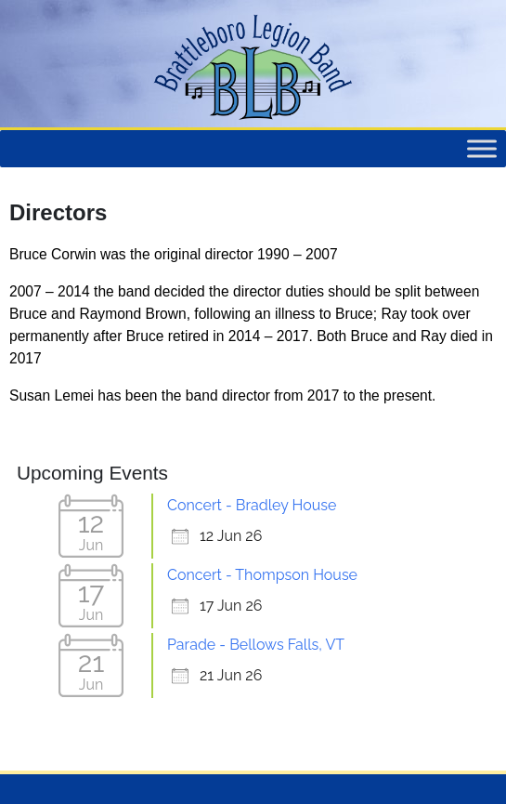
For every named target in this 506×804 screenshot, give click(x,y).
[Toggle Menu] (482, 148)
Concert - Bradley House (251, 505)
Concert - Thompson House (262, 575)
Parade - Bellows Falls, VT (255, 644)
